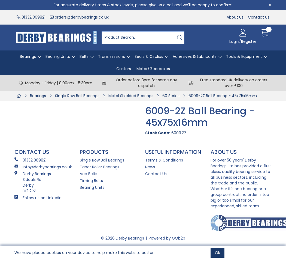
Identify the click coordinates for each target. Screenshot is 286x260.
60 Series (170, 95)
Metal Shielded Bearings (130, 95)
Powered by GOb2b (167, 238)
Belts (84, 56)
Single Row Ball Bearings (77, 95)
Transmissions (111, 56)
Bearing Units (57, 56)
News (150, 167)
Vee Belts (88, 174)
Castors (123, 68)
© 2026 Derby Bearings (122, 238)
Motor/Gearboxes (153, 68)
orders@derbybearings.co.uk (79, 17)
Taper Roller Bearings (99, 167)
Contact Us (258, 17)
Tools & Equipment (244, 56)
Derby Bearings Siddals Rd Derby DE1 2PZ (32, 182)
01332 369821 (31, 17)
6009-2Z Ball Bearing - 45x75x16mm (222, 95)
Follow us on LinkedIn (38, 198)
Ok (217, 252)
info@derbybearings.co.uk (43, 167)
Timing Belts (91, 180)
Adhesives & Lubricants (195, 56)
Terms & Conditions (164, 160)
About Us (235, 17)
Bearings (28, 56)
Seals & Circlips (149, 56)
